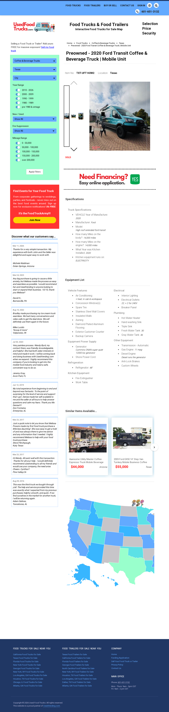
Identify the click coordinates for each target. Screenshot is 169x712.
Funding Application (120, 658)
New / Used (18, 114)
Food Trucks (73, 5)
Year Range (18, 85)
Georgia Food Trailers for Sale (75, 665)
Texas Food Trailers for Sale (74, 654)
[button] (74, 149)
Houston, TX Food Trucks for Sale (28, 679)
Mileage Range (20, 138)
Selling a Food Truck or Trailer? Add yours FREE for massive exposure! (32, 47)
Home (114, 654)
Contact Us (127, 5)
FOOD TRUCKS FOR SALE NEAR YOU (31, 648)
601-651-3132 (124, 682)
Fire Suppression (21, 126)
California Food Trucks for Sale (27, 654)
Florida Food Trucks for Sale (25, 661)
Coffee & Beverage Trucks (35, 61)
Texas (35, 69)
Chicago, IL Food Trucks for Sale (27, 682)
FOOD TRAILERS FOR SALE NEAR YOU (81, 648)
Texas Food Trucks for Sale (25, 658)
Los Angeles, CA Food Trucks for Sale (30, 675)
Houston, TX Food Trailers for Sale (77, 675)
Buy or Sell (110, 5)
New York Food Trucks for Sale (27, 665)
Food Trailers (92, 5)
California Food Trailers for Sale (76, 658)
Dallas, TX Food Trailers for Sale (76, 682)
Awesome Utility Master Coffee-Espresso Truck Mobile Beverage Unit (86, 462)
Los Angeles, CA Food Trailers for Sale (79, 679)
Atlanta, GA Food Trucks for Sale (27, 686)
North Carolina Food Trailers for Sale (78, 668)
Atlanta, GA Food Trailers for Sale (77, 686)
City (35, 78)
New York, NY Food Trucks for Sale (28, 672)
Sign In (144, 5)
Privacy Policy (117, 665)
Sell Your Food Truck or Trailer (124, 661)
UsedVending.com (51, 706)
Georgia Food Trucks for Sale (26, 668)
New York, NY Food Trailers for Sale (78, 672)
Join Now (34, 220)
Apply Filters (35, 172)
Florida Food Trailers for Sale (75, 661)
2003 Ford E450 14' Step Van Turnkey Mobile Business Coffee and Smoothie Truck (130, 462)
